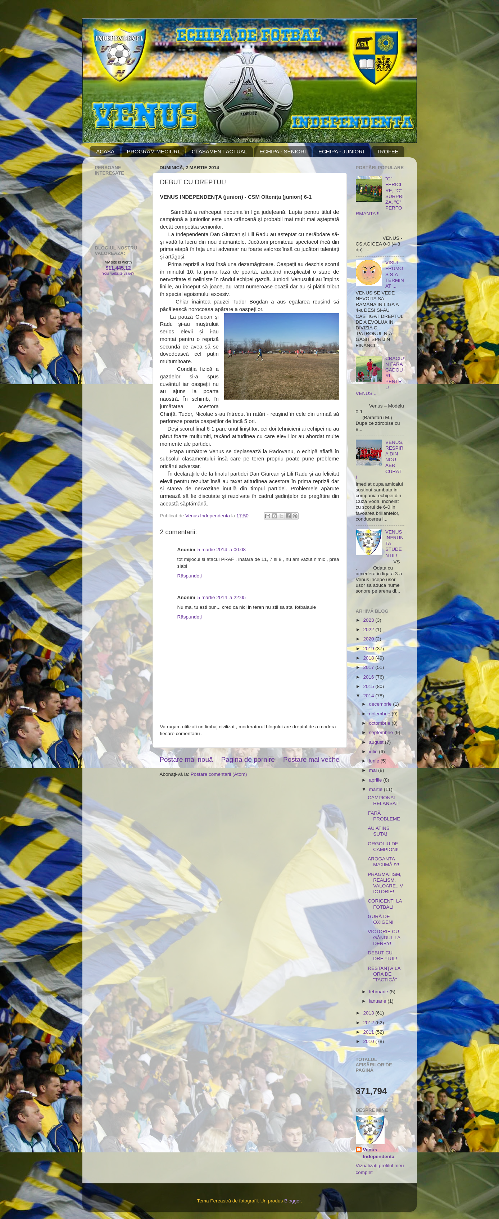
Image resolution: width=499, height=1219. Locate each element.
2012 (369, 1022)
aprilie (376, 780)
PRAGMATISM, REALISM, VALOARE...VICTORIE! (385, 883)
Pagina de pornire (248, 759)
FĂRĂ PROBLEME (384, 816)
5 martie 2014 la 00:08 (222, 549)
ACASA (105, 151)
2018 (369, 658)
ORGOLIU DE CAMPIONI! (383, 846)
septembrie (382, 732)
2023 (369, 620)
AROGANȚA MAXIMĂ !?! (383, 861)
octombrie (380, 723)
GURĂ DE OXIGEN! (380, 919)
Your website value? (118, 273)
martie (376, 789)
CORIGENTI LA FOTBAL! (385, 903)
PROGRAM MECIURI (153, 151)
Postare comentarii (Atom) (219, 774)
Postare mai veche (311, 759)
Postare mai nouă (186, 759)
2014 (369, 695)
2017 (369, 667)
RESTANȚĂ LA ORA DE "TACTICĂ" (384, 974)
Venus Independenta (379, 1153)
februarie (379, 991)
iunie (375, 761)
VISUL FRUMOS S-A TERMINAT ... (394, 274)
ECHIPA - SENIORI (282, 151)
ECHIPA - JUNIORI (341, 151)
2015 (369, 686)
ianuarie (378, 1001)
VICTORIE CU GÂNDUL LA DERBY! (384, 937)
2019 (369, 648)
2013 (369, 1013)
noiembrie (380, 713)
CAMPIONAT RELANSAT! (384, 800)
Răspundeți (189, 576)
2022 (369, 629)
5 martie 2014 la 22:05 (222, 597)
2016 (369, 677)
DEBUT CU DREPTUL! (382, 955)
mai (373, 770)
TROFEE (388, 151)
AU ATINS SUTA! (379, 831)
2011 (369, 1032)
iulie (374, 751)
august (377, 742)
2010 (369, 1041)
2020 (369, 639)
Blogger (292, 1201)
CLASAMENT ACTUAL (219, 151)
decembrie (381, 704)
